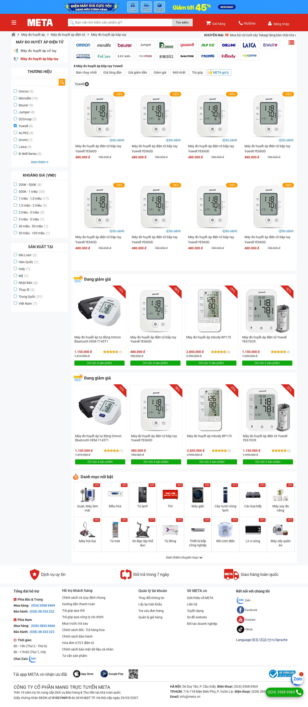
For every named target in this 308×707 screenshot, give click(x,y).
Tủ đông (170, 541)
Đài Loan (28, 255)
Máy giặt (198, 506)
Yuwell (23, 126)
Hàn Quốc (28, 262)
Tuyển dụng (195, 611)
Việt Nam (28, 303)
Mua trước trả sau (75, 623)
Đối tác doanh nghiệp (202, 624)
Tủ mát (115, 541)
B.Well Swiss (28, 154)
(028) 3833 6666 (42, 626)
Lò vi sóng (253, 541)
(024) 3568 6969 (42, 605)
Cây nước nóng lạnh (225, 508)
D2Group (25, 119)
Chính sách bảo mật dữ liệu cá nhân (87, 649)
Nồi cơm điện (225, 541)
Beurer (23, 105)
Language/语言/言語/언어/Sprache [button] (261, 640)
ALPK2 (24, 133)
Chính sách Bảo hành (77, 636)
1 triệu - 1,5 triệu (34, 198)
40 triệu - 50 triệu (33, 226)
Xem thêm (39, 162)
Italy (24, 269)
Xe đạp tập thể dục (142, 543)
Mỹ (23, 276)
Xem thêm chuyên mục (184, 557)
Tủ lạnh (142, 506)
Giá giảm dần (137, 72)
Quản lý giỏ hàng (150, 617)
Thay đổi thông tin (151, 598)
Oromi (23, 140)
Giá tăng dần (112, 72)
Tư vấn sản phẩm (74, 656)
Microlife (25, 98)
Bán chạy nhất (86, 72)
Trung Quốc (31, 296)
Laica (23, 147)
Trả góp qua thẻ (73, 610)
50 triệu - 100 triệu (34, 233)
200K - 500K (30, 185)
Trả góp (197, 72)
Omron (24, 91)
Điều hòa (115, 506)
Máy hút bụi (87, 541)
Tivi (170, 506)
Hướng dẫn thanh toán (78, 604)
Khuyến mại (213, 35)
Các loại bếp (253, 506)
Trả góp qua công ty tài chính (83, 617)
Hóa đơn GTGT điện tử (78, 643)
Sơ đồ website (197, 617)
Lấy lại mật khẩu (150, 604)
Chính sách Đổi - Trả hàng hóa (83, 630)
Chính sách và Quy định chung (83, 597)
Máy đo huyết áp (33, 34)
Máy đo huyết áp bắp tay (108, 34)
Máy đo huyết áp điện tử (68, 34)
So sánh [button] (118, 140)
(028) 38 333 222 (42, 611)
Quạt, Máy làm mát (87, 508)
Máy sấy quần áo (281, 543)
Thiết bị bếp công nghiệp (198, 543)
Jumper (24, 112)
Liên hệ (192, 604)
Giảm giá (160, 72)
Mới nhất (179, 72)
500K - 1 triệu (32, 191)
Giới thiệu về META (200, 598)
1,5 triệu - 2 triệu (33, 205)
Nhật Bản (28, 283)
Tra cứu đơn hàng (151, 611)
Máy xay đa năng (280, 508)
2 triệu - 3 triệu (31, 212)
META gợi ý (221, 72)
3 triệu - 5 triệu (31, 219)
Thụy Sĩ (26, 290)
